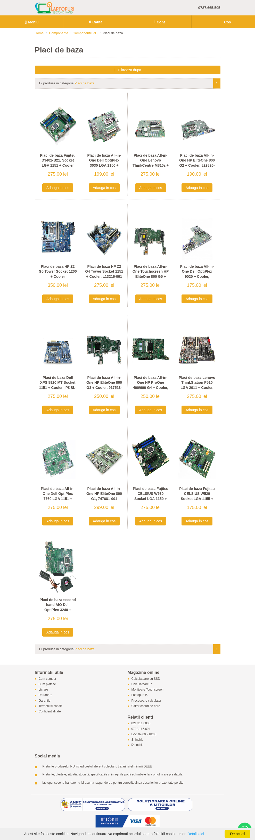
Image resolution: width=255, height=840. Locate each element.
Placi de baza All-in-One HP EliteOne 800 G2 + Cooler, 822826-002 (197, 163)
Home (39, 33)
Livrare (43, 690)
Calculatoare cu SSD (145, 679)
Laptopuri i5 (139, 695)
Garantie (45, 700)
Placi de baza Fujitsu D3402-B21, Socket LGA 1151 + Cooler (58, 160)
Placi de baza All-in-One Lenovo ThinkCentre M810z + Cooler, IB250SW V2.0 (150, 163)
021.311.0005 (140, 723)
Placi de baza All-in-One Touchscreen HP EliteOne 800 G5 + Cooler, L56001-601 (151, 274)
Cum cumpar (47, 679)
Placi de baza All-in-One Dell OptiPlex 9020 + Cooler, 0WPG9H (197, 274)
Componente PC (85, 33)
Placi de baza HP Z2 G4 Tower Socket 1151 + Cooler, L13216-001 (104, 271)
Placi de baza (85, 83)
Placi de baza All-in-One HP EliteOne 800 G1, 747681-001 (104, 494)
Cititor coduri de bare (145, 706)
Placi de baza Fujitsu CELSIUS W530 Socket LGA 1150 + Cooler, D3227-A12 (150, 496)
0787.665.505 (209, 8)
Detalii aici (195, 834)
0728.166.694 (140, 729)
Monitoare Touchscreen (147, 690)
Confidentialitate (50, 711)
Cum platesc (47, 684)
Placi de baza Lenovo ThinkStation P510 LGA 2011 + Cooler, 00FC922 (197, 385)
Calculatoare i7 (141, 684)
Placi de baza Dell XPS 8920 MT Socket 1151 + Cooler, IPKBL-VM (57, 385)
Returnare (45, 695)
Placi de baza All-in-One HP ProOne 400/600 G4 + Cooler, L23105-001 (150, 385)
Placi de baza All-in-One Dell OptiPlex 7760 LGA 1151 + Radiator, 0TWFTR (58, 496)
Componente (58, 33)
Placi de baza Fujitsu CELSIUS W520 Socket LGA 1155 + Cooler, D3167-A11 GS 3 (197, 499)
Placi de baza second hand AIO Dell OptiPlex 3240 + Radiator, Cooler (58, 607)
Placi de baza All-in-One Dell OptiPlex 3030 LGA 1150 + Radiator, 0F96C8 (104, 163)
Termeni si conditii (51, 706)
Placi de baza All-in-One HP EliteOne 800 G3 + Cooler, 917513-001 (104, 385)
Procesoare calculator (146, 700)
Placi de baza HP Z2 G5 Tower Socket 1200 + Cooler (58, 271)
